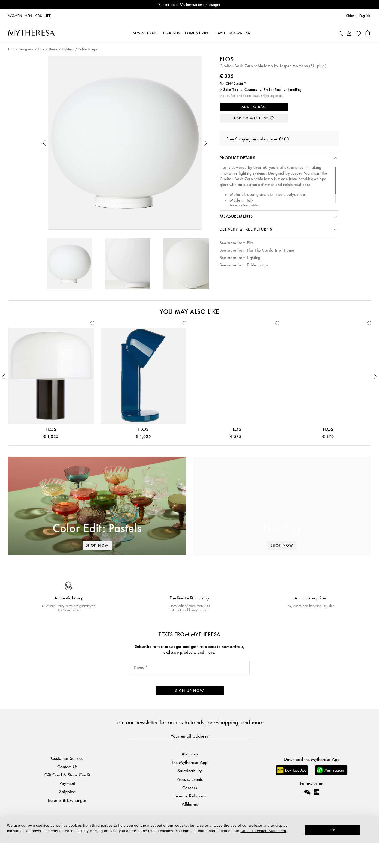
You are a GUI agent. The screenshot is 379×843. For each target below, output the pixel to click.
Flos (41, 49)
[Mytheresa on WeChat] (307, 792)
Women (15, 16)
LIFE (48, 16)
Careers (189, 787)
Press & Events (190, 779)
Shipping (67, 791)
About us (189, 754)
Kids (38, 16)
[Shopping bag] (367, 33)
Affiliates (190, 804)
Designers (26, 49)
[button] (44, 143)
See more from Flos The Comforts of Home (257, 250)
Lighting (68, 49)
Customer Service (67, 758)
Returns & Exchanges (67, 800)
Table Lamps (87, 49)
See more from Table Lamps (244, 265)
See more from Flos (237, 243)
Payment (67, 783)
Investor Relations (190, 796)
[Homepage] (31, 33)
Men (28, 16)
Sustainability (189, 770)
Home (53, 49)
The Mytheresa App (189, 762)
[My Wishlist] (358, 33)
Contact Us (67, 766)
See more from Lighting (240, 258)
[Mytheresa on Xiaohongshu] (316, 795)
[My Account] (349, 33)
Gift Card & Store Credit (67, 775)
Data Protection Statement (263, 831)
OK (333, 830)
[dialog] (189, 829)
